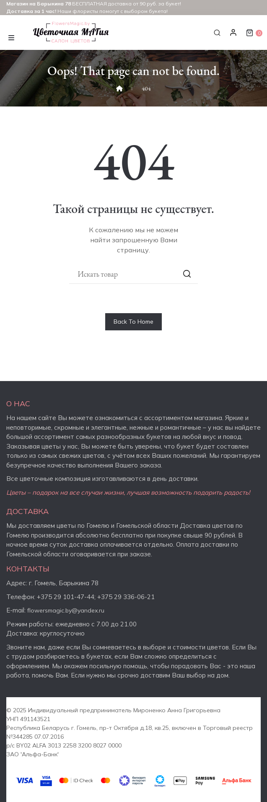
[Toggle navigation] (11, 37)
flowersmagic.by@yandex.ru (65, 610)
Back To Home (133, 321)
